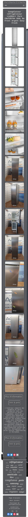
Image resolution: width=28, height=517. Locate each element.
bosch (7, 467)
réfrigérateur (16, 462)
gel (22, 489)
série (18, 472)
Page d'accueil (14, 498)
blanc (15, 469)
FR (16, 511)
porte (21, 480)
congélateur (11, 480)
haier (18, 489)
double (16, 465)
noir (14, 489)
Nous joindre (14, 500)
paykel (21, 484)
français (20, 486)
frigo (8, 486)
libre (12, 477)
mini (12, 465)
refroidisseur (8, 489)
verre (6, 492)
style (20, 475)
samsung (14, 483)
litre (7, 470)
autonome (21, 467)
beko (7, 462)
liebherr (7, 484)
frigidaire (13, 491)
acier (20, 465)
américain (12, 474)
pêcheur (10, 472)
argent (14, 486)
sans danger (17, 477)
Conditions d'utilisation (14, 507)
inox (14, 472)
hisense (21, 470)
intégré (21, 492)
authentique (13, 467)
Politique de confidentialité (14, 503)
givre (7, 465)
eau (10, 470)
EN (12, 511)
